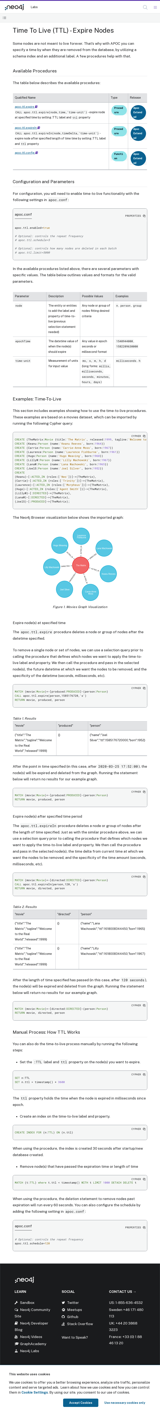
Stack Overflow (80, 1324)
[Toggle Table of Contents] (4, 17)
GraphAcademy (33, 1344)
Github (72, 1317)
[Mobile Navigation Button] (155, 7)
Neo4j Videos (31, 1337)
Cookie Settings (34, 1392)
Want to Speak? (75, 1337)
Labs (34, 7)
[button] (145, 7)
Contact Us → (122, 1292)
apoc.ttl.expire (26, 106)
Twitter (73, 1303)
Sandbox (27, 1303)
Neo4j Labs (29, 1351)
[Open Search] (145, 7)
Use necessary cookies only (124, 1402)
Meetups (74, 1310)
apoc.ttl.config (26, 152)
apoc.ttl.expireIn (27, 127)
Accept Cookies (80, 1402)
